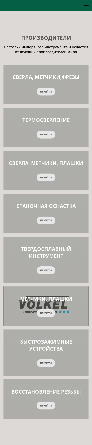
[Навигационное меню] (86, 5)
